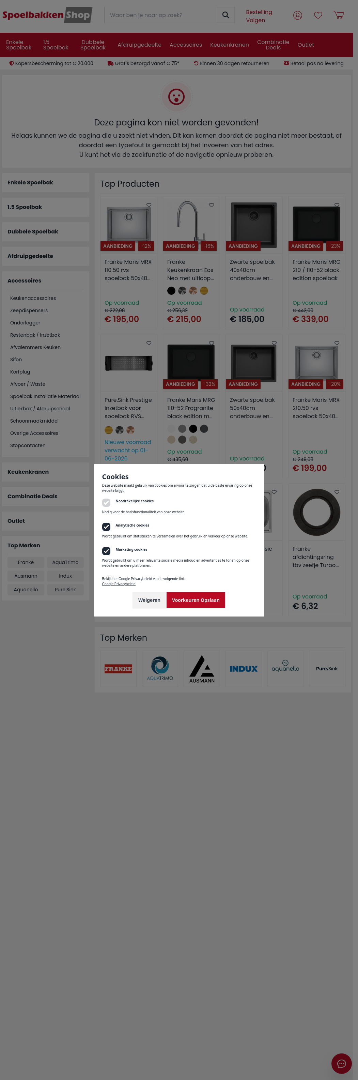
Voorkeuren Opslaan (196, 600)
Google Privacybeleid (119, 583)
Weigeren (149, 600)
